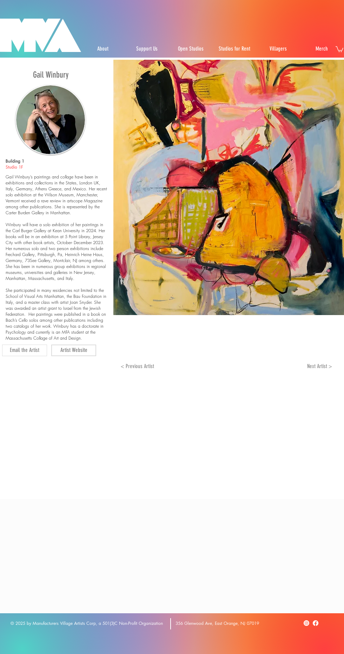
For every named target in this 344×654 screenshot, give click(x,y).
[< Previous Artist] (137, 367)
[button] (339, 49)
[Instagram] (306, 623)
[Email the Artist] (24, 350)
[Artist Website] (73, 350)
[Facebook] (315, 623)
